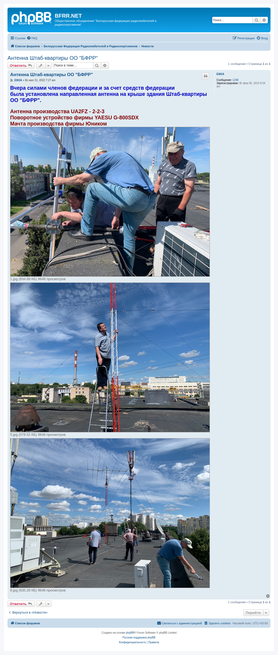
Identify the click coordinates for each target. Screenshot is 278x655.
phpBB (130, 632)
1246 (235, 80)
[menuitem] (32, 38)
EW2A (220, 74)
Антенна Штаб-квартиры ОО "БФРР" (52, 58)
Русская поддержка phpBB (138, 637)
